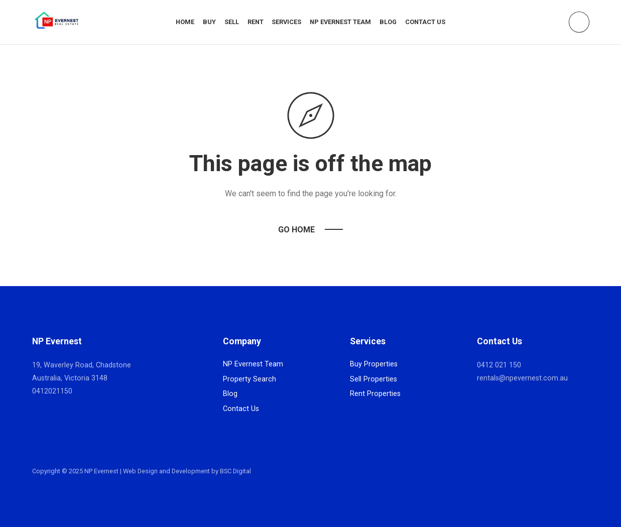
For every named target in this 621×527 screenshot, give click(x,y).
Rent (255, 22)
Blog (388, 22)
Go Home (296, 229)
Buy (209, 22)
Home (185, 22)
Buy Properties (374, 364)
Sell (231, 22)
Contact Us (425, 22)
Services (286, 22)
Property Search (249, 379)
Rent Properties (375, 393)
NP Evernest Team (340, 22)
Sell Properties (373, 379)
